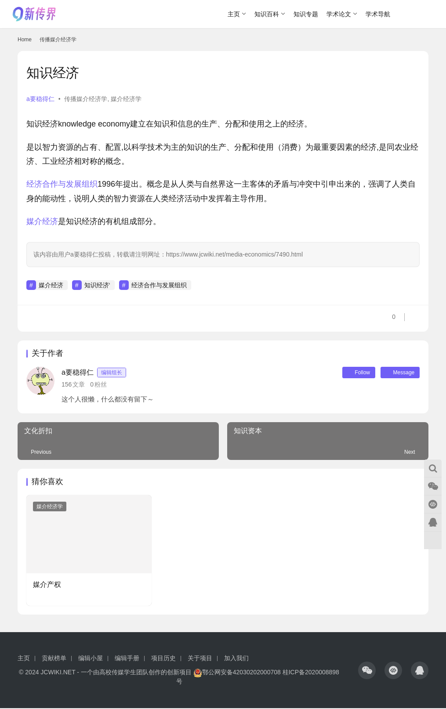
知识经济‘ (97, 285)
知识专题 (306, 14)
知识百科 (266, 14)
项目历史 (163, 658)
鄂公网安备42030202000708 (237, 672)
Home (25, 39)
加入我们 (236, 658)
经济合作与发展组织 (62, 184)
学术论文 (338, 14)
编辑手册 (127, 658)
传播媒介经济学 (85, 98)
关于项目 (200, 658)
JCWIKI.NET (57, 672)
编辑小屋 (90, 658)
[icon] (367, 671)
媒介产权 (47, 585)
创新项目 (179, 672)
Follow (353, 373)
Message (398, 373)
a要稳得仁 (40, 98)
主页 (234, 14)
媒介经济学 (126, 98)
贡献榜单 (54, 658)
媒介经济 (42, 221)
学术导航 (378, 14)
